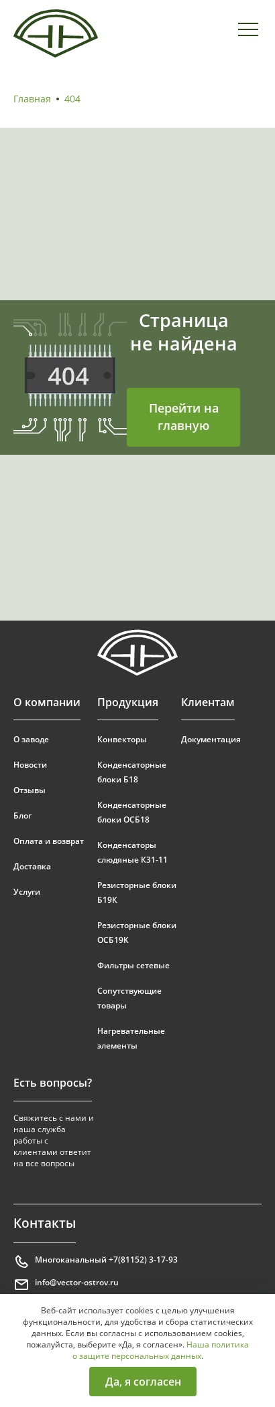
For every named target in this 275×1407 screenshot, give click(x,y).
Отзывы (29, 790)
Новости (30, 764)
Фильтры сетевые (133, 965)
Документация (211, 739)
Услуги (26, 891)
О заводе (31, 739)
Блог (22, 815)
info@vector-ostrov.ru (66, 1285)
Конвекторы (122, 739)
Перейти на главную (184, 416)
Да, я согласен (143, 1381)
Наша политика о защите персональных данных (161, 1350)
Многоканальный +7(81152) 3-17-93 (95, 1262)
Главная (32, 98)
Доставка (32, 866)
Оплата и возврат (48, 841)
